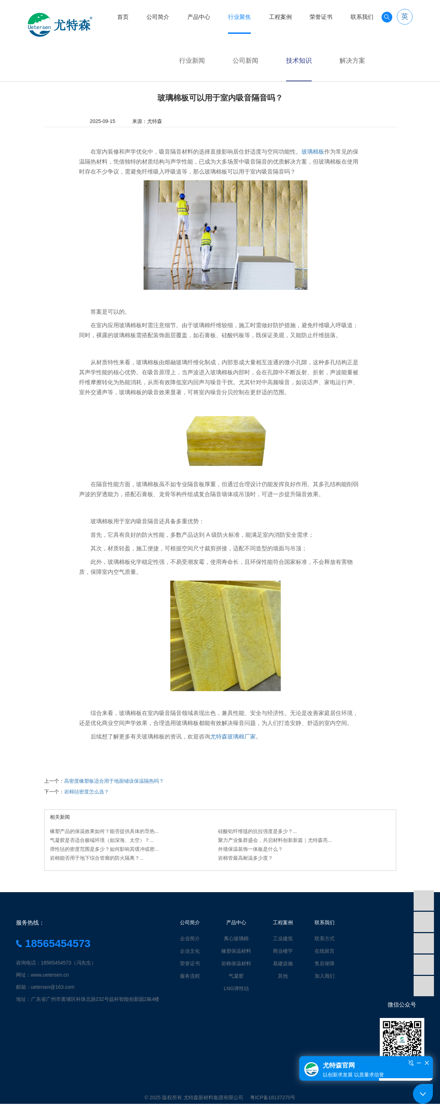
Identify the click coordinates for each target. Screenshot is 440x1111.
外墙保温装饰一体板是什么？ (250, 849)
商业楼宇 (283, 951)
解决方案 (352, 60)
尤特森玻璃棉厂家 (233, 737)
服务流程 (190, 976)
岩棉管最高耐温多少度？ (245, 858)
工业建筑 (283, 938)
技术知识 (299, 60)
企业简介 (190, 938)
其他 (283, 976)
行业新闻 (192, 60)
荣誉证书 (321, 17)
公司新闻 (245, 60)
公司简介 (157, 17)
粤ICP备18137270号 (273, 1097)
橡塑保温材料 (236, 951)
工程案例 (280, 17)
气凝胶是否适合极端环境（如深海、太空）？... (102, 840)
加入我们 (325, 976)
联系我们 (362, 17)
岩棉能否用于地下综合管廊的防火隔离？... (97, 858)
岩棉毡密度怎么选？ (86, 791)
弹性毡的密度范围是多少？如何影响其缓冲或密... (104, 849)
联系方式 (325, 938)
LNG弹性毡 (236, 988)
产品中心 (198, 17)
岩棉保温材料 (236, 963)
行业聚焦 (239, 17)
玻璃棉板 (312, 152)
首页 (123, 17)
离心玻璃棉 (236, 938)
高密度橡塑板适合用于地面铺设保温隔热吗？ (114, 781)
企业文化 (190, 951)
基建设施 (283, 963)
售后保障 (325, 963)
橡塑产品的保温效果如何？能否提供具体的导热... (104, 831)
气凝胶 (236, 976)
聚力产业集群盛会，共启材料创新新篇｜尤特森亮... (275, 840)
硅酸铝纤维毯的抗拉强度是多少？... (257, 831)
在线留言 (325, 951)
